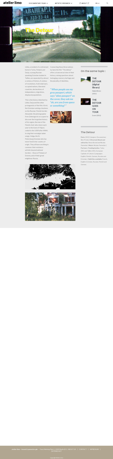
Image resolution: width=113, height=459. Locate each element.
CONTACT (83, 449)
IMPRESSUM (94, 449)
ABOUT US (72, 449)
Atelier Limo (12, 2)
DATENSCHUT (56, 451)
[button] (50, 205)
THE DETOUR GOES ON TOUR (96, 105)
